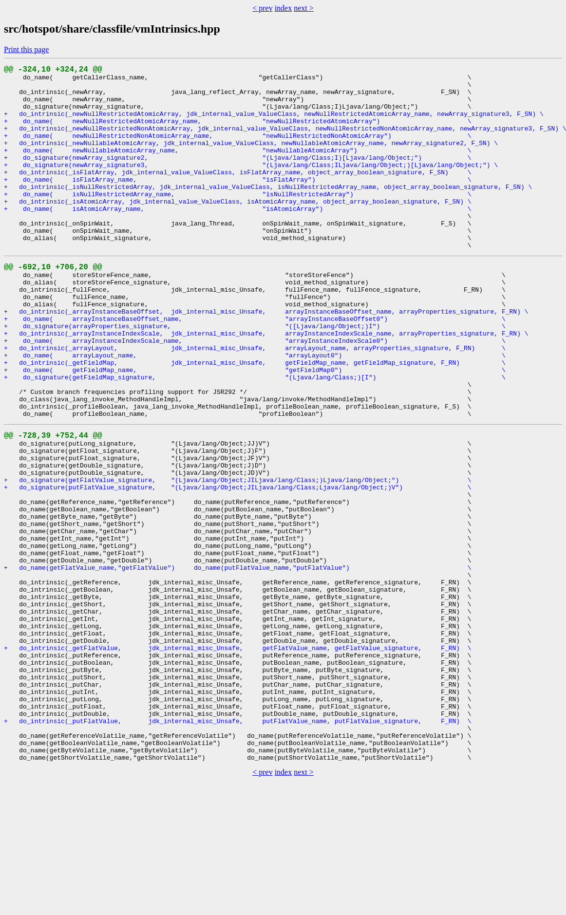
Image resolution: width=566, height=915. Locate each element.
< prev (262, 8)
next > (304, 8)
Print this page (26, 49)
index (283, 8)
